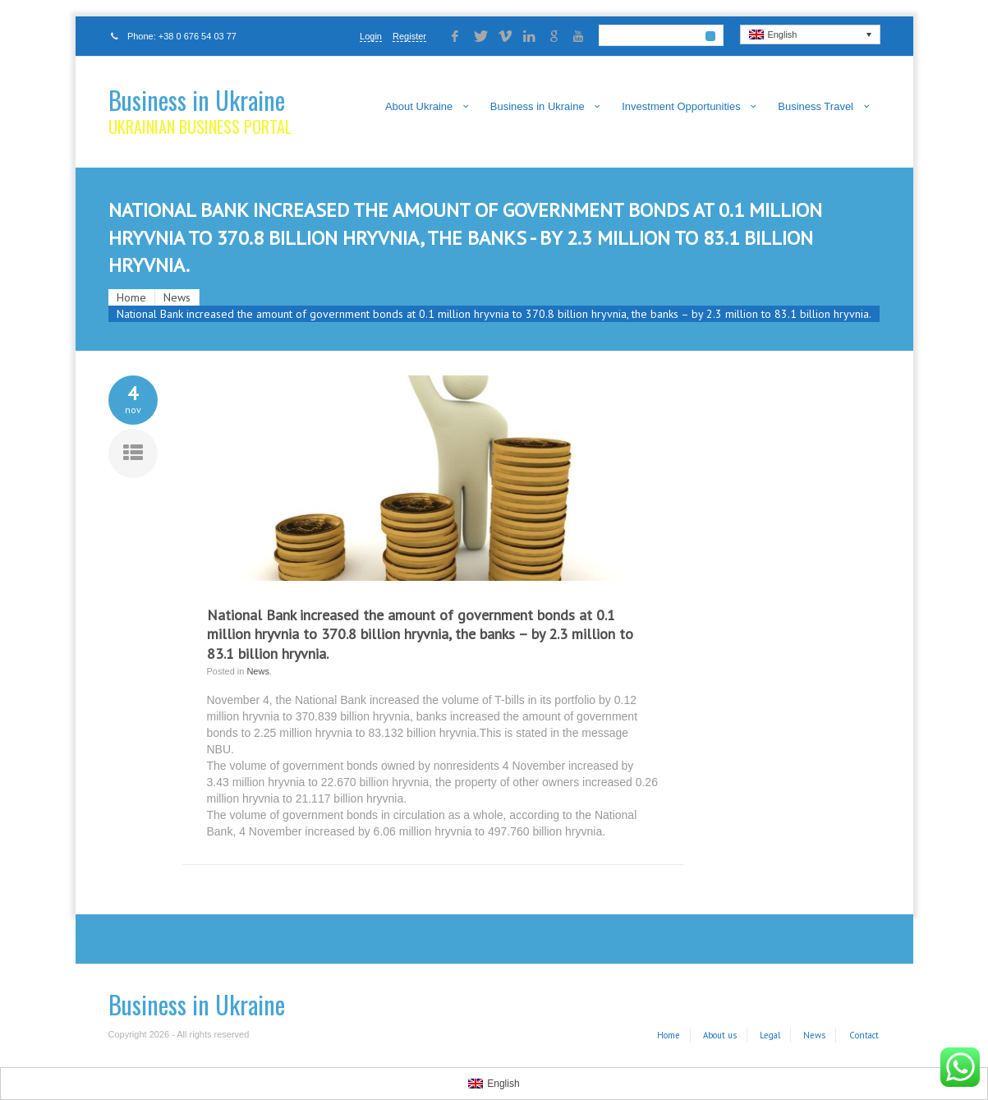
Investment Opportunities (681, 106)
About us (720, 1035)
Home (131, 297)
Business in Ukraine (196, 99)
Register (409, 36)
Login (371, 36)
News (177, 297)
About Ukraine (419, 106)
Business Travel (815, 106)
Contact (864, 1035)
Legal (770, 1035)
